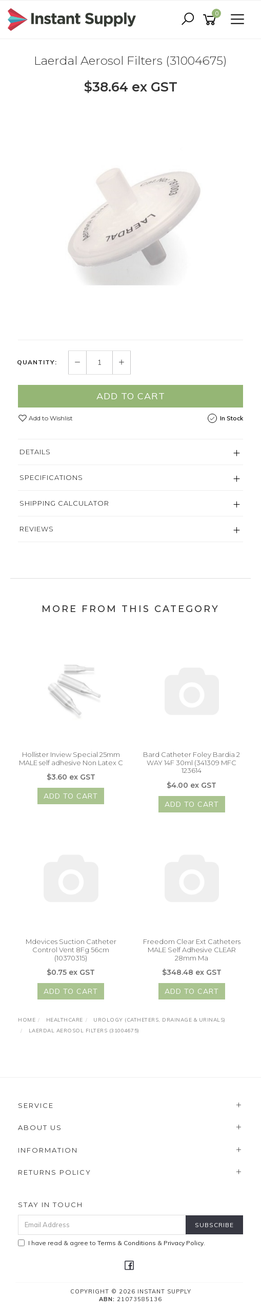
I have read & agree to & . (111, 1243)
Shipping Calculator (64, 503)
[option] (130, 216)
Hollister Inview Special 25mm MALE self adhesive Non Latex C (71, 762)
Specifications (51, 477)
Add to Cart (130, 396)
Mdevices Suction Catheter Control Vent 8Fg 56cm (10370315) (71, 953)
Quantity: (37, 363)
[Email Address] (102, 1225)
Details (35, 452)
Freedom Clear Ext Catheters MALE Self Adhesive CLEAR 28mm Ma (191, 953)
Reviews (36, 529)
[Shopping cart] (211, 19)
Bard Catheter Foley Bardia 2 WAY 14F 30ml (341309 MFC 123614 (191, 766)
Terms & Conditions (126, 1243)
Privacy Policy (184, 1243)
